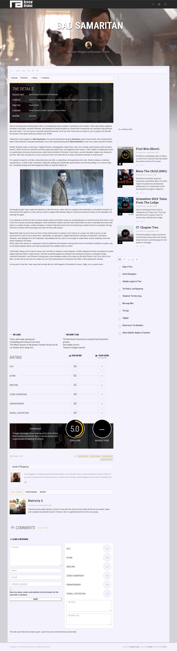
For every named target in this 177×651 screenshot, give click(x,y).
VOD (21, 456)
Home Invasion (95, 456)
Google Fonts (134, 647)
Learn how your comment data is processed (58, 632)
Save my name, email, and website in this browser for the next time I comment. (34, 593)
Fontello (150, 647)
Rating (33, 78)
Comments (44, 78)
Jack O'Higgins (79, 51)
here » (165, 647)
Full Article (24, 78)
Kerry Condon (107, 456)
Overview (14, 78)
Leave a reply (43, 528)
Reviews (16, 456)
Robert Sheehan (106, 459)
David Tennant (83, 456)
